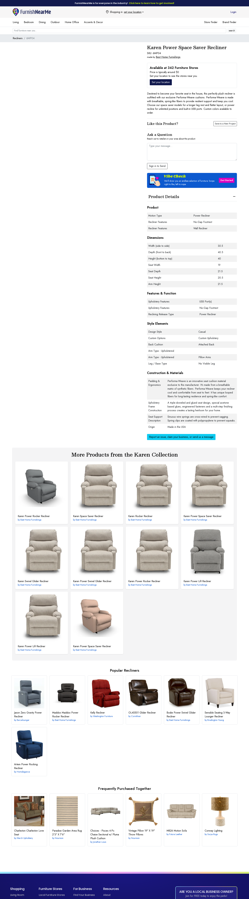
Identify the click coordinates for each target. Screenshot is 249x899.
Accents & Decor (93, 22)
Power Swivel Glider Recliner (92, 581)
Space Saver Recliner (88, 516)
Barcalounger (23, 720)
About (107, 895)
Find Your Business (84, 895)
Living (16, 22)
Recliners (18, 38)
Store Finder (210, 22)
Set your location (161, 82)
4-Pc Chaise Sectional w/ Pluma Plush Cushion (104, 834)
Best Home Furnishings (168, 57)
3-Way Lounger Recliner (217, 714)
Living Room (17, 895)
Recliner (97, 712)
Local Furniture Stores (52, 895)
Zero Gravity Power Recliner (28, 714)
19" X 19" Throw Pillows (141, 832)
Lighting (213, 831)
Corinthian (136, 716)
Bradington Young (215, 720)
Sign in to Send (157, 166)
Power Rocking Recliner (26, 766)
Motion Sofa (177, 831)
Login (233, 12)
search (232, 30)
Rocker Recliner (140, 516)
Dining (42, 22)
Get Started (226, 180)
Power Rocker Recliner (34, 516)
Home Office (72, 22)
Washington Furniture (103, 716)
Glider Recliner (142, 712)
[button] (192, 180)
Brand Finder (229, 22)
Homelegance (23, 771)
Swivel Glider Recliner (33, 581)
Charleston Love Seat (29, 832)
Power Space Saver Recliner (203, 516)
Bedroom (29, 22)
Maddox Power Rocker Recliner (65, 714)
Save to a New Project (225, 123)
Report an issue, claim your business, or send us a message (181, 437)
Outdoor (55, 22)
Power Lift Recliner (197, 581)
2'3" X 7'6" (67, 832)
